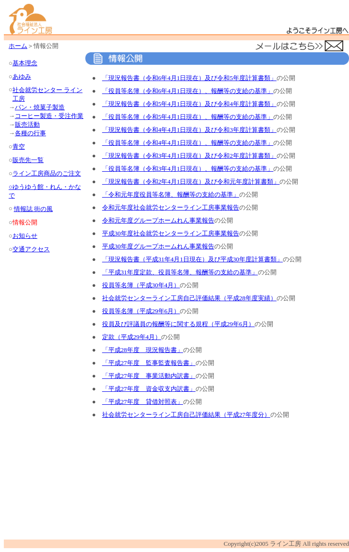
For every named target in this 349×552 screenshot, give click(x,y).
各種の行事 (30, 133)
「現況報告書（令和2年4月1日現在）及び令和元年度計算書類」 (191, 181)
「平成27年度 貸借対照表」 (142, 401)
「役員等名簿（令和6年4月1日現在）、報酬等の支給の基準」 (188, 90)
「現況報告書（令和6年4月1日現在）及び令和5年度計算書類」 (189, 78)
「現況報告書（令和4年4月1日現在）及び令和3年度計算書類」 (189, 129)
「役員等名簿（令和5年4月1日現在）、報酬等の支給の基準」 (188, 116)
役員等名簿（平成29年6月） (141, 311)
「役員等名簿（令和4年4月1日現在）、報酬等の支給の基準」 (188, 142)
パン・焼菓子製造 (40, 107)
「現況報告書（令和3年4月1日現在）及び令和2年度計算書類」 (189, 155)
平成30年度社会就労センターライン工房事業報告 (170, 233)
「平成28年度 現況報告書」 (142, 349)
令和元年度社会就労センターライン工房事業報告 (170, 207)
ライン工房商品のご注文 (46, 173)
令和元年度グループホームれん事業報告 (158, 220)
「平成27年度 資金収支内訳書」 (149, 388)
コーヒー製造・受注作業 (49, 115)
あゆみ (21, 76)
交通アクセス (31, 249)
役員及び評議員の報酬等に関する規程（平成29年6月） (178, 324)
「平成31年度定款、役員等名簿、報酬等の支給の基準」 (180, 272)
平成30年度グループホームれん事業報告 (158, 246)
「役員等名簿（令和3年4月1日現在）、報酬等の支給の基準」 (188, 168)
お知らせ (24, 235)
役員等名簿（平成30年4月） (141, 285)
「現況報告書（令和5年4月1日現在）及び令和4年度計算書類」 (189, 103)
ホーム (18, 45)
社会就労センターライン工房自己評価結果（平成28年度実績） (189, 298)
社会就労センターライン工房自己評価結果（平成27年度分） (186, 414)
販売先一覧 (28, 160)
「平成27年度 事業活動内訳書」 (149, 375)
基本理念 (24, 63)
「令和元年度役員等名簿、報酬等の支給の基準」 (170, 194)
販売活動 (27, 124)
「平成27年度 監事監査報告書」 (149, 362)
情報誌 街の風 (33, 208)
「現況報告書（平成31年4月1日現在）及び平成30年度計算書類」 (192, 259)
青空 (18, 146)
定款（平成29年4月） (132, 337)
